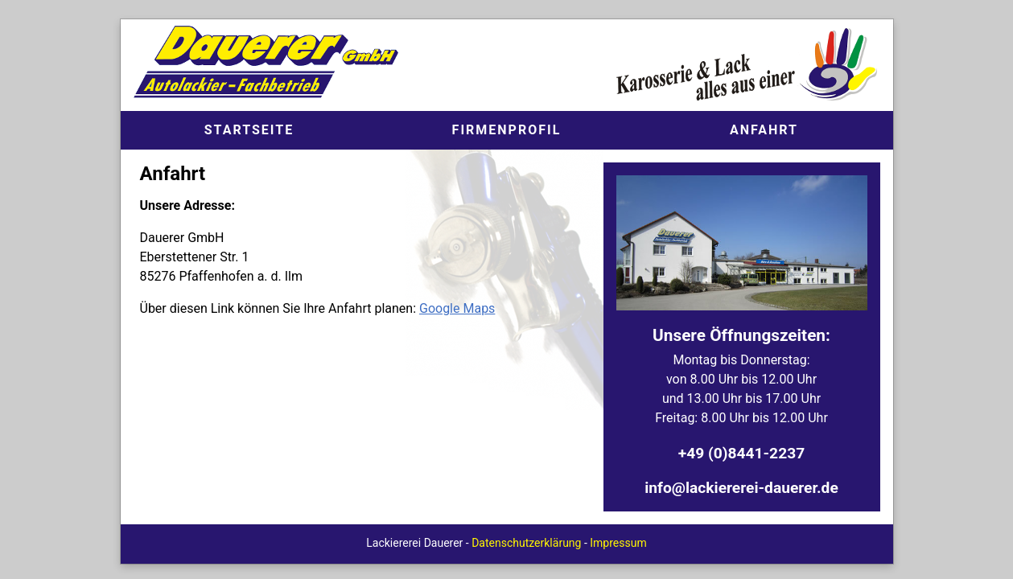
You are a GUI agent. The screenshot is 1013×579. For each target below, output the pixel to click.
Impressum (618, 542)
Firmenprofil (507, 130)
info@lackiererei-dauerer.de (741, 487)
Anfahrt (764, 130)
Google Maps (457, 308)
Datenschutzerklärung (526, 542)
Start (249, 130)
